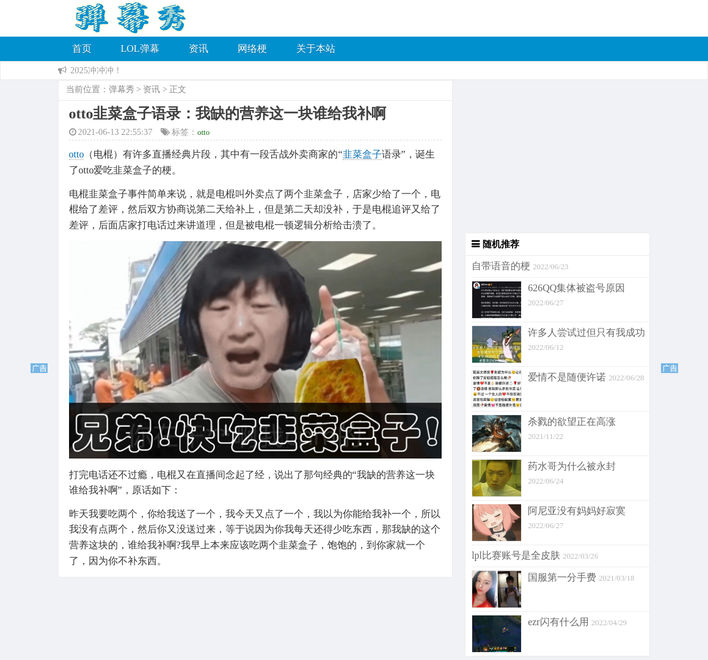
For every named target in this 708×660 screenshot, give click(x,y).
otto (203, 132)
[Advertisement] (551, 156)
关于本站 (315, 48)
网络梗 (252, 48)
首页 (82, 48)
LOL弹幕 (140, 48)
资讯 (198, 48)
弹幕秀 (121, 89)
